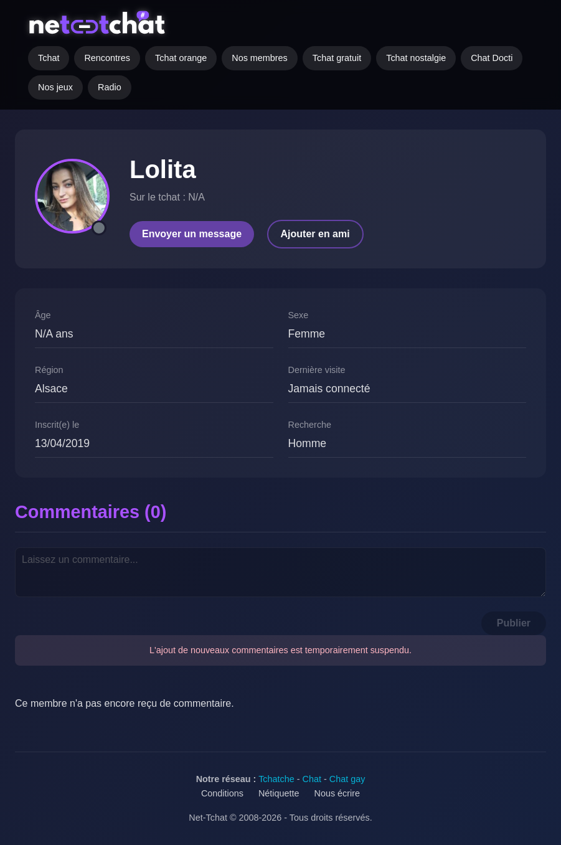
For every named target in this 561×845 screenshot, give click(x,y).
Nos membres (260, 58)
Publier (513, 623)
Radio (109, 87)
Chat (312, 779)
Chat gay (347, 779)
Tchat (48, 58)
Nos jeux (55, 87)
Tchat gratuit (337, 58)
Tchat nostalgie (416, 58)
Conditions (222, 793)
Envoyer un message (192, 234)
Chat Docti (491, 58)
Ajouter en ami (315, 234)
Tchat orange (181, 58)
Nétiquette (278, 793)
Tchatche (276, 779)
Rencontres (107, 58)
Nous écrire (337, 793)
